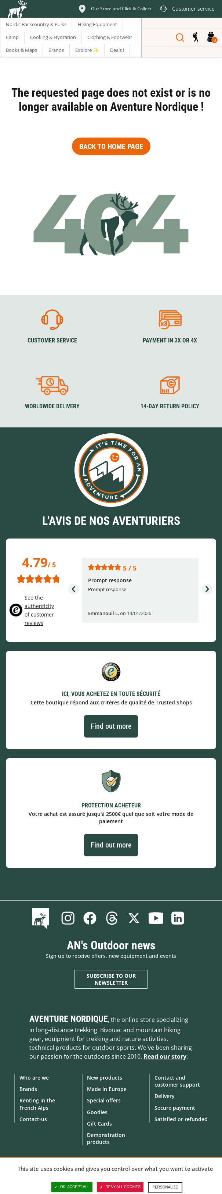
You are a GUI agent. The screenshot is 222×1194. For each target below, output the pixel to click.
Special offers (104, 1100)
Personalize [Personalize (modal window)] (165, 1187)
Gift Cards (99, 1123)
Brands (28, 1088)
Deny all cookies (120, 1187)
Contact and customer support (177, 1081)
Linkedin (178, 918)
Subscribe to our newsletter (111, 979)
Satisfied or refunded (181, 1119)
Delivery (164, 1095)
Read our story (164, 1056)
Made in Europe (107, 1088)
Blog (42, 918)
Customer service (52, 340)
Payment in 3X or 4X (170, 340)
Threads (112, 918)
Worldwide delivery (52, 406)
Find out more (111, 726)
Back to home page (111, 146)
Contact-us (33, 1119)
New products (104, 1077)
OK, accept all (72, 1187)
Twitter (134, 918)
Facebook (90, 918)
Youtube (156, 918)
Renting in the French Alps (37, 1104)
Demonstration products (106, 1138)
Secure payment (174, 1107)
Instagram (68, 918)
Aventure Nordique (68, 1019)
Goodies (97, 1112)
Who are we (34, 1077)
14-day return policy (170, 406)
